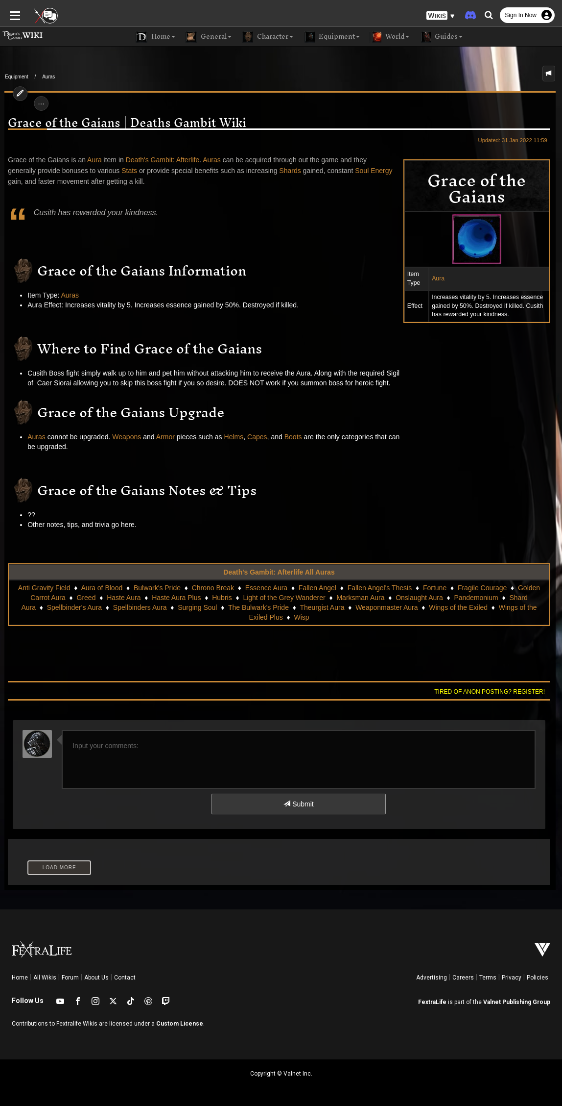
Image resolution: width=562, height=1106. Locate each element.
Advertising (431, 977)
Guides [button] (441, 36)
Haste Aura (123, 598)
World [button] (389, 36)
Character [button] (267, 36)
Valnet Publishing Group (516, 1002)
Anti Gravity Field (44, 588)
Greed (86, 598)
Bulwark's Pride (157, 588)
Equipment (16, 76)
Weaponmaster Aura (376, 607)
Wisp (291, 617)
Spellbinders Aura (130, 607)
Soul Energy (369, 171)
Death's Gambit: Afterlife (158, 160)
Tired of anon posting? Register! (494, 691)
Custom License (179, 1023)
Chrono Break (213, 588)
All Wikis (44, 977)
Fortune (434, 588)
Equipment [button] (331, 36)
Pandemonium (476, 598)
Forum (70, 977)
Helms (229, 437)
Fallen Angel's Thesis (380, 588)
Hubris (222, 598)
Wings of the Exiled (448, 607)
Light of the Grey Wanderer (284, 598)
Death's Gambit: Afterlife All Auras (278, 572)
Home (20, 977)
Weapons (122, 437)
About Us (96, 977)
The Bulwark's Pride (248, 607)
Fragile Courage (482, 588)
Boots (289, 437)
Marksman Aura (360, 598)
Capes (252, 437)
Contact (125, 977)
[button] (440, 15)
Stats (125, 171)
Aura (442, 278)
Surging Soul (187, 607)
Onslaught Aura (419, 598)
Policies (537, 977)
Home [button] (155, 36)
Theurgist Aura (311, 607)
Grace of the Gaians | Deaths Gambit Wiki (123, 122)
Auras (48, 76)
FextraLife (432, 1002)
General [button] (208, 36)
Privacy (511, 977)
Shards (286, 171)
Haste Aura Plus (176, 598)
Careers (463, 977)
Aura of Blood (101, 588)
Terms (487, 977)
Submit (298, 804)
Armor (161, 437)
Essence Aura (266, 588)
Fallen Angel (317, 588)
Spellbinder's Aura (64, 607)
